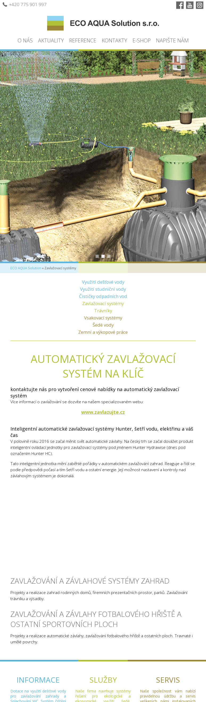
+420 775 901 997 (25, 4)
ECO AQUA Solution (25, 268)
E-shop (142, 40)
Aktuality (51, 40)
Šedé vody (103, 325)
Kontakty (114, 40)
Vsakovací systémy (103, 318)
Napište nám (172, 40)
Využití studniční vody (103, 289)
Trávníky (103, 310)
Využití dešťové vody (103, 282)
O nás (25, 40)
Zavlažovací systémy (103, 303)
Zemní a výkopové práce (103, 332)
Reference (82, 40)
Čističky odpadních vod (103, 296)
